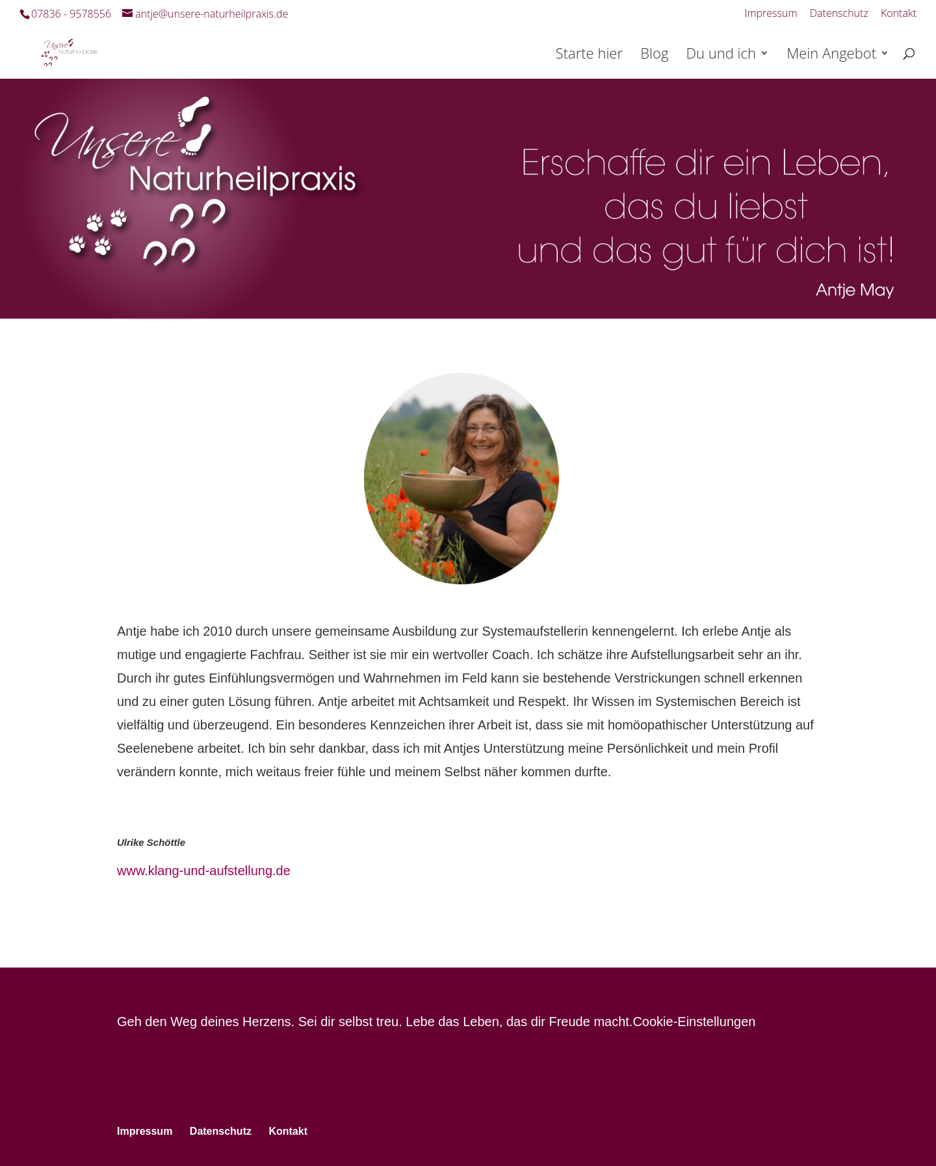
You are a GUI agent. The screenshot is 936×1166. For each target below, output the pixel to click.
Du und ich (721, 55)
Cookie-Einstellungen (693, 1021)
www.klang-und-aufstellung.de (204, 870)
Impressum (770, 14)
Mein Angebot (831, 55)
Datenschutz (839, 14)
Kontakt (898, 14)
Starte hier (589, 55)
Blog (654, 55)
